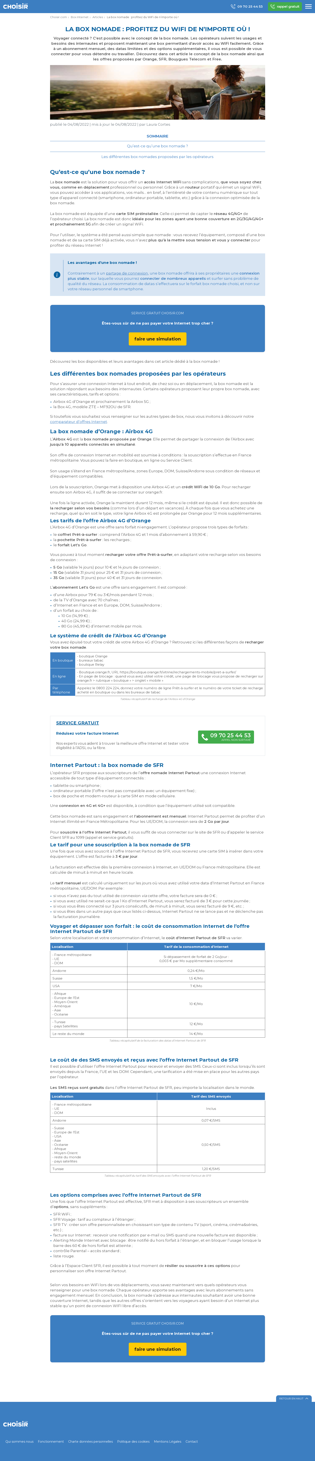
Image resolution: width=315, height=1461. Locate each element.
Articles (97, 17)
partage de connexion (127, 273)
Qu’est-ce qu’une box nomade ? (157, 146)
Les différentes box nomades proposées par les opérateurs (157, 157)
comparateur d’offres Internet (78, 421)
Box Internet (80, 17)
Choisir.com (58, 17)
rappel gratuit (284, 6)
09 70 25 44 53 (247, 6)
